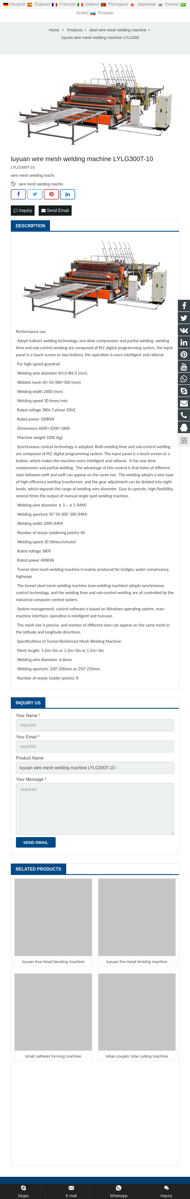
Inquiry (23, 211)
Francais (64, 4)
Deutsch (15, 4)
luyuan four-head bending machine (53, 962)
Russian (102, 13)
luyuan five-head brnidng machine (136, 962)
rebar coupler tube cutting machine (137, 1056)
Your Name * (28, 716)
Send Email (55, 211)
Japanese (143, 4)
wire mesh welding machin (41, 184)
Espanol (39, 4)
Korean (168, 4)
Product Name (30, 758)
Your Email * (27, 737)
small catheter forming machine (53, 1056)
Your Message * (31, 780)
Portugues (115, 4)
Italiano (88, 4)
